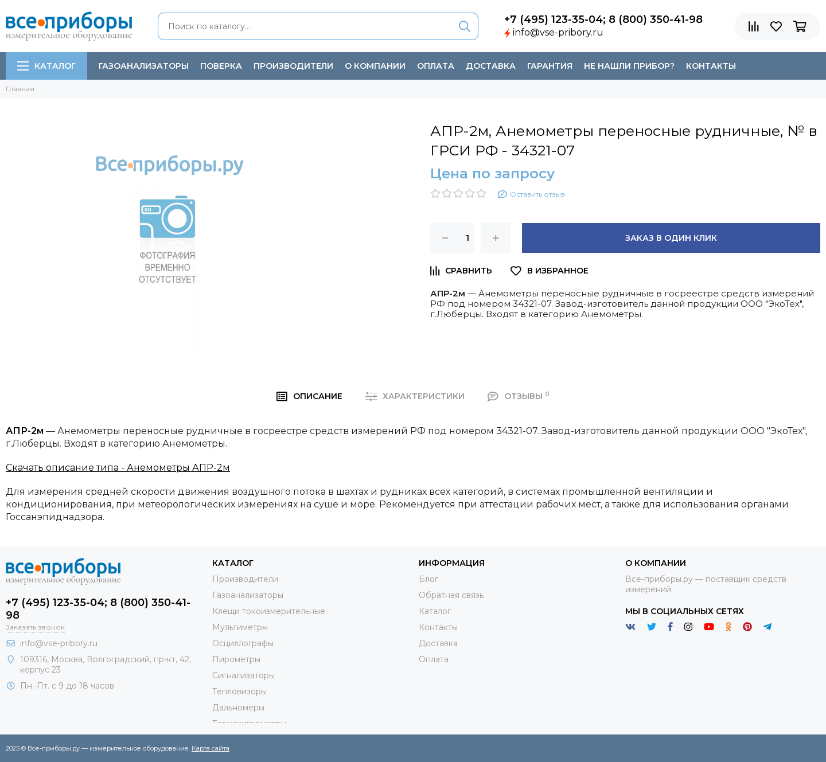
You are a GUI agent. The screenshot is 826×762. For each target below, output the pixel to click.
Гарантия (549, 66)
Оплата (435, 66)
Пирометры (236, 659)
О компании (375, 66)
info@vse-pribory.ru (558, 32)
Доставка (491, 66)
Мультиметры (240, 627)
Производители (293, 66)
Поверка (221, 66)
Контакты (711, 66)
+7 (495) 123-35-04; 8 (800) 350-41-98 (603, 19)
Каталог (46, 66)
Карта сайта (210, 748)
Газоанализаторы (144, 66)
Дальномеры (238, 707)
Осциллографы (243, 643)
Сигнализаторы (243, 675)
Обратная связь (451, 595)
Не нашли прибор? (629, 66)
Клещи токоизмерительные (268, 611)
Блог (428, 579)
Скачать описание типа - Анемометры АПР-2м (118, 467)
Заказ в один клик (671, 238)
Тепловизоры (239, 691)
